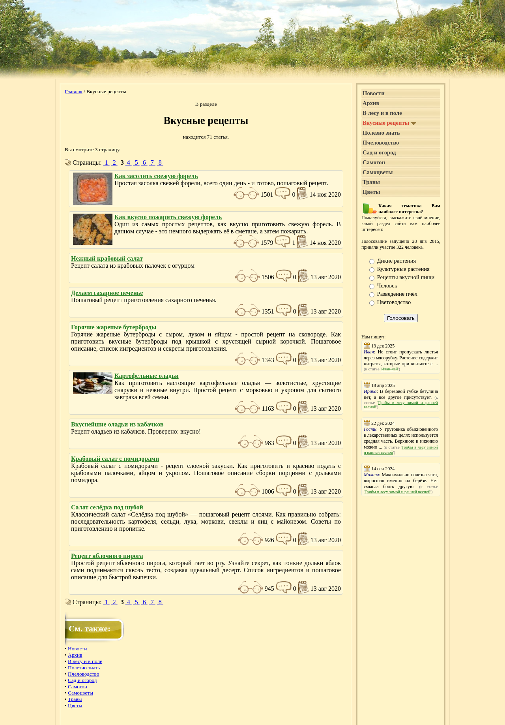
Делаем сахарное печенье (107, 292)
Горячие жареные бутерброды (113, 327)
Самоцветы (80, 693)
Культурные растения (403, 269)
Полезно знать (84, 668)
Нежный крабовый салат (107, 258)
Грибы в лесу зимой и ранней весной (397, 492)
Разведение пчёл (397, 294)
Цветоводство (394, 302)
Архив (75, 655)
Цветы (75, 705)
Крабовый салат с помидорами (115, 458)
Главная (73, 91)
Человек (387, 285)
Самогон (77, 686)
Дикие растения (396, 260)
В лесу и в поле (85, 661)
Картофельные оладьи (146, 375)
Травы (75, 699)
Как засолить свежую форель (156, 176)
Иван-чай (389, 369)
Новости (77, 649)
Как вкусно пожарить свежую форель (168, 217)
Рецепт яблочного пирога (107, 555)
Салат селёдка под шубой (107, 507)
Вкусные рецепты (390, 123)
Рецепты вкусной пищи (406, 277)
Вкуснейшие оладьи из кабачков (117, 424)
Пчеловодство (83, 674)
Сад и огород (82, 680)
